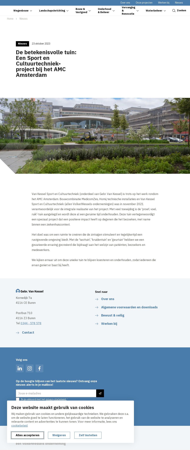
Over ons (125, 2)
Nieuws (179, 2)
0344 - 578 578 (31, 323)
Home (10, 18)
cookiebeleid (19, 425)
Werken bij (163, 2)
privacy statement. (56, 399)
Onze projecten (144, 2)
